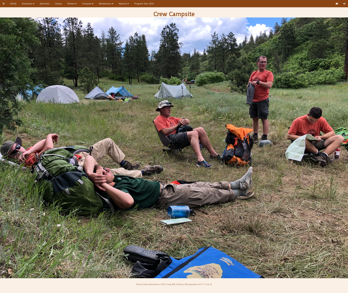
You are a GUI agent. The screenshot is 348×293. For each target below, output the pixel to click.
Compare (87, 3)
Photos (72, 3)
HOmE (13, 3)
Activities (44, 3)
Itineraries (28, 3)
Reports (124, 3)
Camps (58, 3)
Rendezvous (106, 3)
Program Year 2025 (144, 3)
